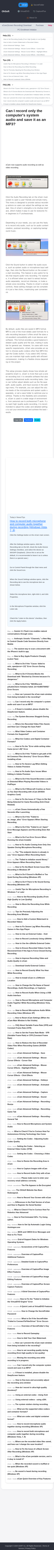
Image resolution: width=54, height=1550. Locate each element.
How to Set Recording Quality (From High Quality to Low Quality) (24, 39)
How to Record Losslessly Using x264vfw (16, 79)
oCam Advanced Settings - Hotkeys (32, 1080)
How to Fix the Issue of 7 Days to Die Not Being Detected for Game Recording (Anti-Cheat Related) (29, 802)
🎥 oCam (23, 5)
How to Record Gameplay (28, 1333)
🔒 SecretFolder (37, 5)
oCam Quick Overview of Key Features (34, 1479)
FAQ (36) (8, 85)
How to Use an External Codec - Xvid (15, 76)
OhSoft (5, 11)
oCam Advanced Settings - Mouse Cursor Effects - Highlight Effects (25, 52)
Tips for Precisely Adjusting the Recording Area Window (21, 70)
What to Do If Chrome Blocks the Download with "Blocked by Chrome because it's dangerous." (27, 91)
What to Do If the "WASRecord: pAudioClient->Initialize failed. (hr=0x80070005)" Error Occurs (27, 94)
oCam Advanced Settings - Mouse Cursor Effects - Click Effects (24, 55)
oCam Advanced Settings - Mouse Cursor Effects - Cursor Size (23, 48)
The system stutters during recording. (31, 1404)
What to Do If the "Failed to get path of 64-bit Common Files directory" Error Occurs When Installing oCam (29, 756)
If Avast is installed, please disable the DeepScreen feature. (22, 104)
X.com (37, 420)
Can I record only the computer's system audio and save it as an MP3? (26, 101)
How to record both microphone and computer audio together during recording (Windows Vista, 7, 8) (28, 526)
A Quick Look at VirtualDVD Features (36, 1306)
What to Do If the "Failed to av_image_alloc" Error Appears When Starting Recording (27, 819)
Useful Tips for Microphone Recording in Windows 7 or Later (23, 64)
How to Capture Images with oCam (32, 1169)
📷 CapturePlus (39, 11)
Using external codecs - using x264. (31, 1400)
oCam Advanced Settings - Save (14, 45)
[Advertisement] (25, 145)
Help (50, 25)
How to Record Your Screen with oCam (34, 1198)
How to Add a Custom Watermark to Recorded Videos (20, 42)
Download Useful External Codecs (30, 966)
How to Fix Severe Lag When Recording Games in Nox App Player (25, 73)
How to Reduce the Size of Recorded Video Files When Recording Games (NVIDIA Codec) (27, 1045)
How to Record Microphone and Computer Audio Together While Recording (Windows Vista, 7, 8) (29, 1003)
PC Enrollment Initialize (27, 30)
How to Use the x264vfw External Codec (32, 943)
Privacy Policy (30, 1548)
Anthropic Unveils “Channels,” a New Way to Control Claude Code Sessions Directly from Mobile (29, 641)
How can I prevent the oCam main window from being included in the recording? (27, 98)
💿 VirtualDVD (23, 11)
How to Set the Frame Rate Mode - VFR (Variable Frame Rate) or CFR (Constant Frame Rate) (28, 1035)
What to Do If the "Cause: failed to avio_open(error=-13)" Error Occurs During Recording (27, 88)
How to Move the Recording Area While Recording (19, 67)
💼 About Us (32, 18)
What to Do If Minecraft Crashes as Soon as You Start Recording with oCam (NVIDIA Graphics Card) (29, 791)
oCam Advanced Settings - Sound (31, 1097)
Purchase (40, 25)
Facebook (28, 420)
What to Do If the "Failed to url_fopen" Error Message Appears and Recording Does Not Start (28, 830)
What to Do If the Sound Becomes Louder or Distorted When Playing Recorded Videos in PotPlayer (29, 781)
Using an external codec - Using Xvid (31, 1395)
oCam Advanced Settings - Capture (32, 1092)
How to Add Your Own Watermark (31, 1338)
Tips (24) (8, 60)
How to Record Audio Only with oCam (33, 1173)
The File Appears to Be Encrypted (36, 1185)
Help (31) (8, 36)
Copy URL (18, 420)
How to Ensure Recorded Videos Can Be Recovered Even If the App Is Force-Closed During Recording (29, 951)
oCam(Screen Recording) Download (16, 25)
